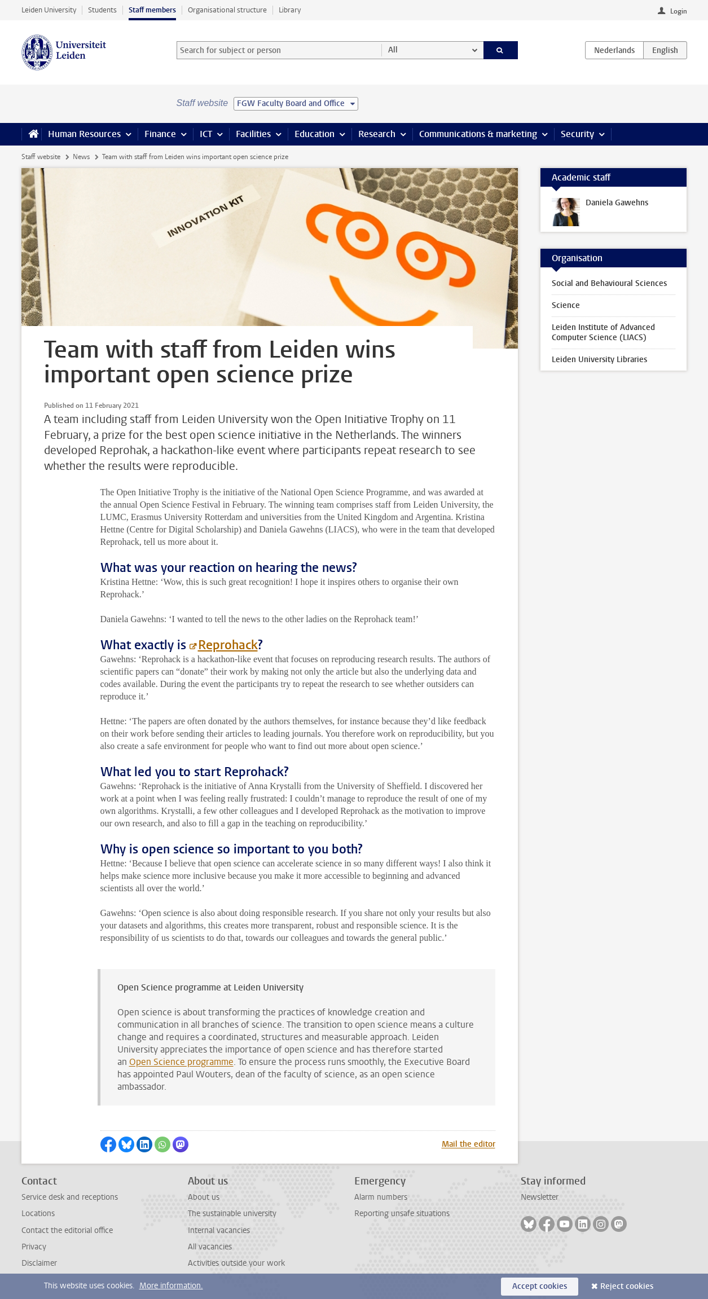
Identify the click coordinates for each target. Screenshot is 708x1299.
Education (314, 134)
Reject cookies (626, 1286)
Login (678, 11)
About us (203, 1197)
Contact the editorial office (67, 1230)
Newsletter (540, 1197)
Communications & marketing (478, 134)
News (81, 156)
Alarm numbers (380, 1197)
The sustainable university (232, 1213)
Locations (38, 1213)
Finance (160, 134)
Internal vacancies (219, 1230)
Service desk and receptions (69, 1197)
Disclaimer (39, 1263)
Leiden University (48, 10)
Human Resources (84, 134)
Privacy (33, 1246)
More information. (171, 1285)
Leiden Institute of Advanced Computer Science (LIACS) (603, 332)
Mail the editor (468, 1144)
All (393, 50)
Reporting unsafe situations (402, 1213)
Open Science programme (181, 1062)
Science (566, 305)
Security (577, 134)
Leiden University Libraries (599, 359)
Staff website (40, 156)
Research (376, 134)
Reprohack (228, 645)
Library (290, 10)
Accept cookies (539, 1286)
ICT (206, 134)
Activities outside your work (236, 1263)
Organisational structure (227, 10)
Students (102, 10)
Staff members (152, 10)
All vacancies (210, 1246)
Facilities (253, 134)
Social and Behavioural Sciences (609, 283)
